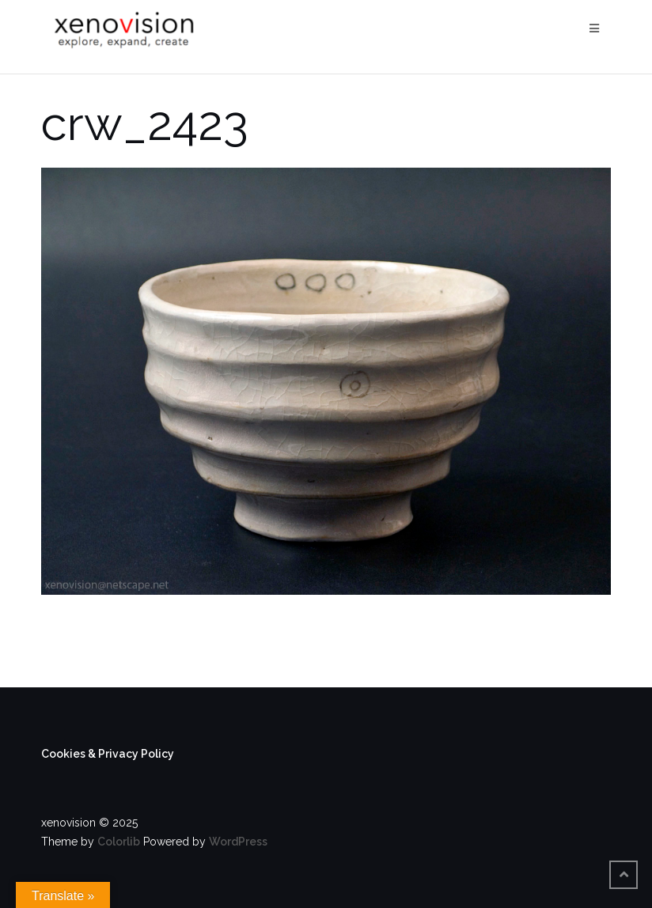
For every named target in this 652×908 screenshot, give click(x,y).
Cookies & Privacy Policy (107, 753)
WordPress (238, 841)
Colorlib (118, 841)
